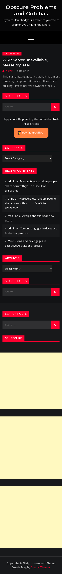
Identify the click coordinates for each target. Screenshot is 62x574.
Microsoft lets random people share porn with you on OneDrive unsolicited (31, 186)
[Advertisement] (31, 381)
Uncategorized (12, 53)
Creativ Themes (40, 567)
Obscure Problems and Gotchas (31, 10)
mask (11, 216)
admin (10, 71)
